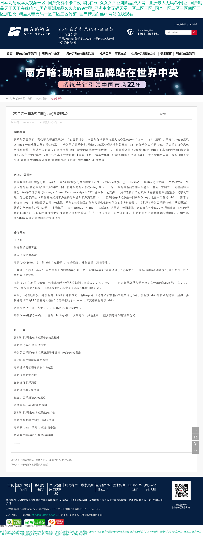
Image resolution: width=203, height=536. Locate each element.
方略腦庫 (53, 500)
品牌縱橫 (23, 500)
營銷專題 (11, 500)
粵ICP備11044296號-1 (45, 515)
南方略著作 (41, 98)
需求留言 (119, 485)
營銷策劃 (82, 500)
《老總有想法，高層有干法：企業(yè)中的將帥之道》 (46, 459)
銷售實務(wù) (38, 500)
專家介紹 (87, 485)
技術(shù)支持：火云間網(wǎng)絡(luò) (80, 515)
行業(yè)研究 (67, 500)
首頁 (30, 98)
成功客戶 (71, 485)
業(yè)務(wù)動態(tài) (55, 489)
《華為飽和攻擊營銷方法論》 (34, 464)
